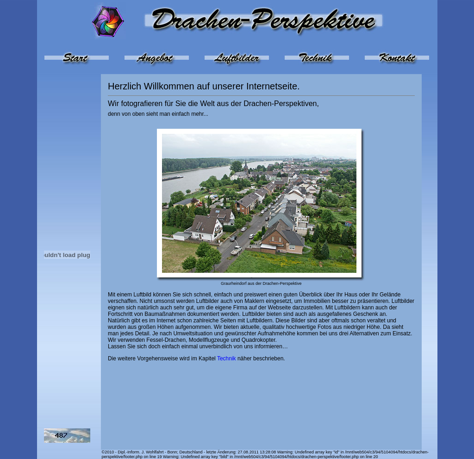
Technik (226, 358)
